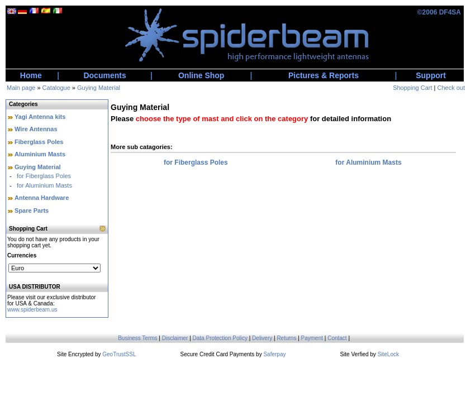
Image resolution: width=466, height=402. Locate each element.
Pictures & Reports (323, 75)
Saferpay (274, 354)
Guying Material (98, 87)
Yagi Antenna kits (40, 116)
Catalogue (56, 87)
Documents (104, 75)
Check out (451, 87)
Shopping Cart (412, 87)
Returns (286, 338)
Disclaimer (175, 338)
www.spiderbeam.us (32, 310)
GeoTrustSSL (119, 354)
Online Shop (201, 75)
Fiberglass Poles (39, 141)
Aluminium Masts (40, 154)
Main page (21, 87)
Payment (312, 338)
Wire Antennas (36, 129)
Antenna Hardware (42, 197)
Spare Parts (32, 210)
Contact (336, 338)
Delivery (262, 338)
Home (31, 75)
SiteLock (388, 354)
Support (431, 75)
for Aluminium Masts (44, 185)
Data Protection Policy (220, 338)
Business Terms (137, 338)
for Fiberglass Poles (44, 176)
